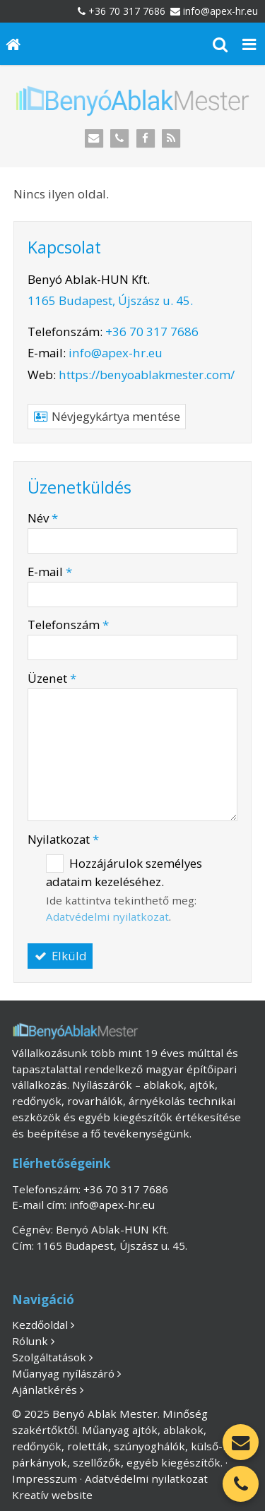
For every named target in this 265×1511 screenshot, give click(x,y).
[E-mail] (94, 139)
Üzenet (52, 678)
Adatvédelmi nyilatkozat (107, 916)
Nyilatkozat (63, 839)
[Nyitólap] (13, 44)
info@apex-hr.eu (220, 11)
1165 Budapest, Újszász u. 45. (110, 300)
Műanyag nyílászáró (63, 1373)
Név (43, 518)
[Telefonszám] (120, 139)
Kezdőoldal (40, 1325)
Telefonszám (68, 624)
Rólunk (30, 1341)
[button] (249, 44)
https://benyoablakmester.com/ (147, 374)
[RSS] (171, 139)
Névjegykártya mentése (106, 416)
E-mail (50, 571)
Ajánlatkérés (44, 1389)
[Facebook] (146, 139)
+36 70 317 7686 (126, 11)
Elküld (60, 956)
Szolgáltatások (49, 1357)
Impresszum (44, 1478)
